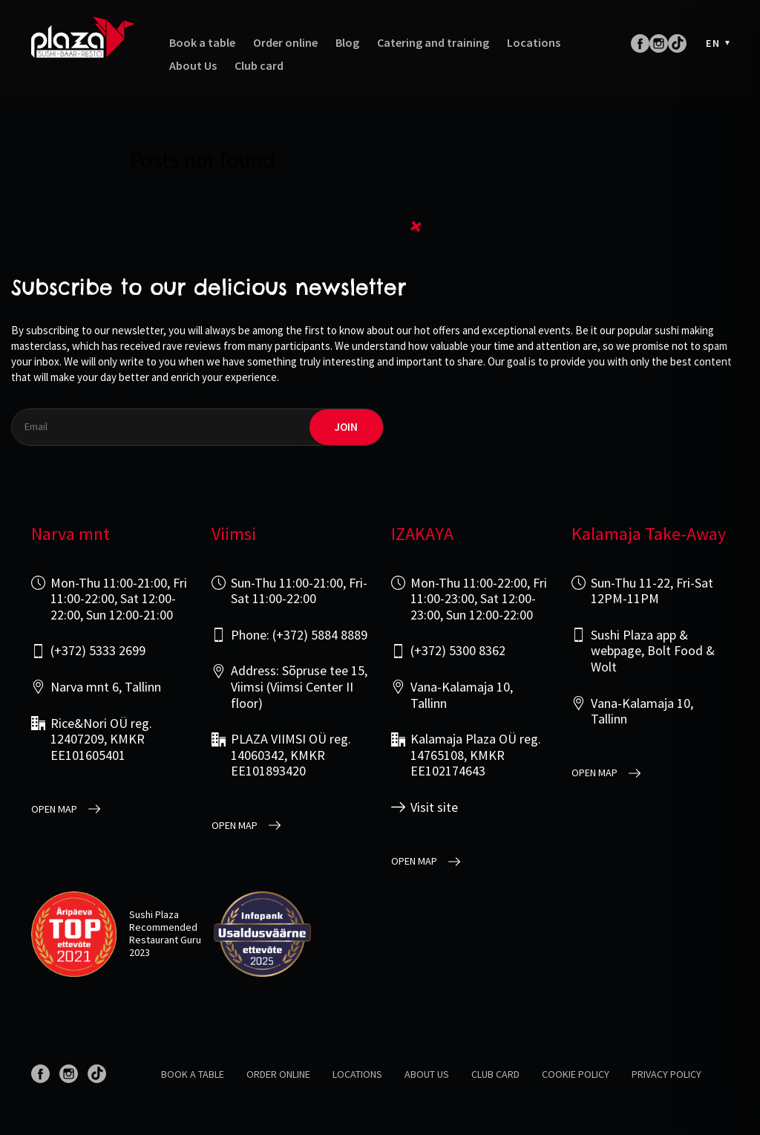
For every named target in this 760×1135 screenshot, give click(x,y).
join (346, 427)
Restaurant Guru (165, 939)
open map (54, 809)
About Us (193, 66)
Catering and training (433, 43)
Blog (347, 43)
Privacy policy (666, 1074)
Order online (285, 43)
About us (426, 1074)
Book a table (202, 43)
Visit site (434, 807)
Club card (259, 66)
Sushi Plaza (154, 914)
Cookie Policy (575, 1074)
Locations (533, 43)
